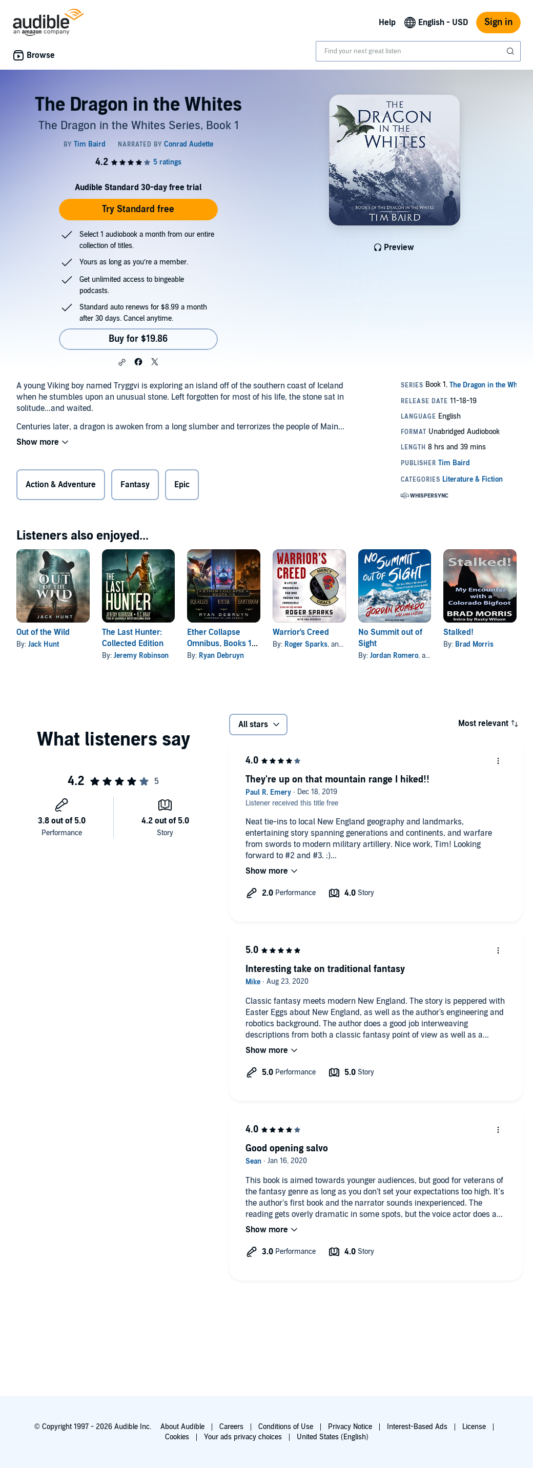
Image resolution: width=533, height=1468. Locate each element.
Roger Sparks (305, 644)
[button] (122, 362)
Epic (182, 485)
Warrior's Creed (301, 632)
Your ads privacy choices (243, 1437)
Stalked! (458, 632)
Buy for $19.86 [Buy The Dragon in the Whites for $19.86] (138, 339)
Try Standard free (138, 209)
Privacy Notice (350, 1426)
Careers (231, 1426)
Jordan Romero (394, 655)
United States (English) (332, 1437)
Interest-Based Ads (417, 1426)
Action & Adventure (61, 485)
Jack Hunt (43, 644)
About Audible (182, 1426)
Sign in (498, 22)
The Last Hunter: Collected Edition (132, 638)
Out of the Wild (43, 632)
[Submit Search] (511, 51)
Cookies (177, 1437)
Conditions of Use (285, 1426)
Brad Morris (474, 644)
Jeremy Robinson (141, 655)
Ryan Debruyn (221, 655)
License (474, 1426)
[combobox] (418, 51)
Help (387, 22)
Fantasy (135, 485)
